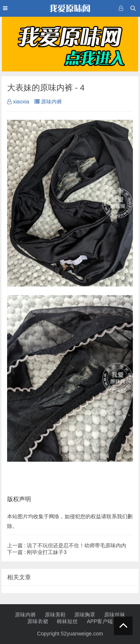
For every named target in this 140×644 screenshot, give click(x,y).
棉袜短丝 (67, 621)
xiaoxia (18, 102)
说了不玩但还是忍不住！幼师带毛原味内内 (67, 545)
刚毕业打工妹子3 (36, 552)
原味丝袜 (114, 615)
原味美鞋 (55, 615)
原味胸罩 (84, 615)
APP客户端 (100, 621)
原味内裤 (48, 102)
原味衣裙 (37, 621)
